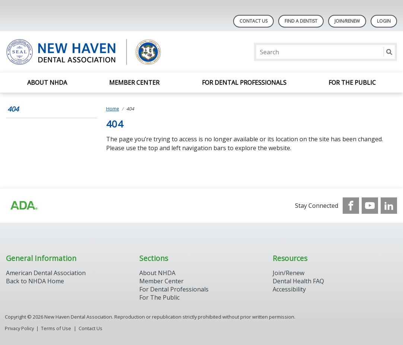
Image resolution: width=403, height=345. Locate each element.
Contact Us (253, 21)
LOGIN (384, 21)
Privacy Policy (19, 328)
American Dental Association (46, 273)
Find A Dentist (301, 21)
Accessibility (289, 289)
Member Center (134, 82)
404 (13, 108)
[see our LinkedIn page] (389, 205)
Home (112, 109)
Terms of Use (56, 328)
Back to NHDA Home (35, 281)
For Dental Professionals (244, 82)
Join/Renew (347, 21)
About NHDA (47, 82)
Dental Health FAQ (298, 281)
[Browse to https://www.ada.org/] (23, 205)
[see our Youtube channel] (370, 205)
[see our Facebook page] (351, 205)
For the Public (352, 82)
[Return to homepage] (102, 52)
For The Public (159, 297)
